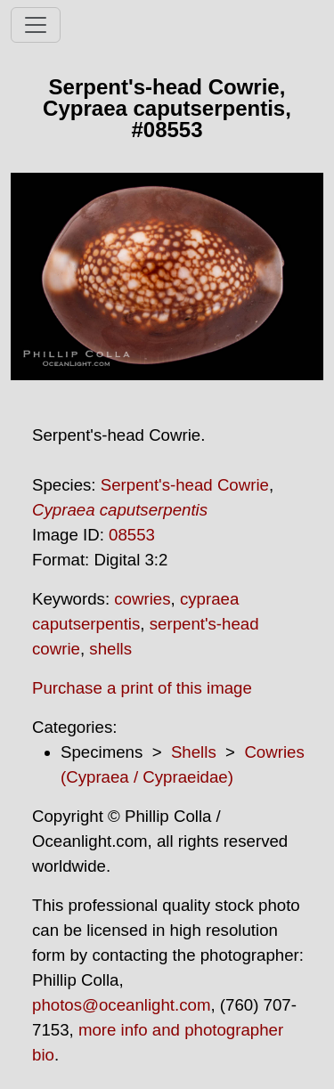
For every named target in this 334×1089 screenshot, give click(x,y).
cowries (142, 598)
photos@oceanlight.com (121, 1005)
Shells (193, 752)
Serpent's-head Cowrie (185, 484)
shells (110, 648)
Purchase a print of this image (142, 688)
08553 (132, 534)
